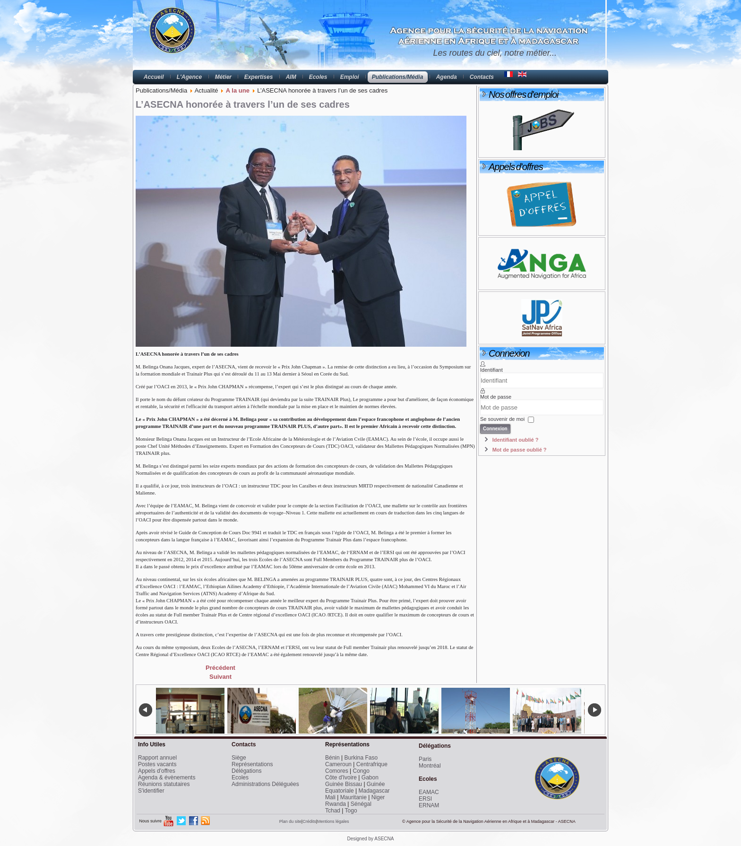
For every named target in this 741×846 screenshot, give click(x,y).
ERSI (425, 798)
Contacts (482, 77)
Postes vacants (157, 764)
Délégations (246, 771)
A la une (238, 90)
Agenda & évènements (166, 777)
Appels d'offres (156, 771)
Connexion (495, 428)
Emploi (349, 77)
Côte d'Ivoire (341, 777)
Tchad (332, 810)
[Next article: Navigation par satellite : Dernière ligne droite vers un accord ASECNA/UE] (220, 676)
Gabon (370, 777)
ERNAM (429, 805)
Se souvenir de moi (502, 419)
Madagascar (374, 790)
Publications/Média (397, 77)
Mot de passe (495, 397)
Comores (336, 771)
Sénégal (361, 804)
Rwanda (335, 804)
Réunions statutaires (164, 784)
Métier (223, 77)
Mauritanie (353, 797)
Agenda (446, 77)
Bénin (332, 757)
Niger (378, 797)
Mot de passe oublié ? (519, 450)
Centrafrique (372, 764)
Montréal (430, 765)
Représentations (252, 764)
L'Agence (189, 77)
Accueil (154, 77)
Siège (239, 757)
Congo (361, 771)
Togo (351, 810)
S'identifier (151, 790)
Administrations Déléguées (265, 784)
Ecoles (318, 77)
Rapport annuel (157, 757)
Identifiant (491, 370)
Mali (330, 797)
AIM (291, 77)
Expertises (258, 77)
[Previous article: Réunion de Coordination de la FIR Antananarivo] (220, 667)
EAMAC (429, 792)
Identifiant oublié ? (515, 440)
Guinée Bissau (343, 784)
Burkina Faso (361, 757)
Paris (425, 759)
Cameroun (338, 764)
